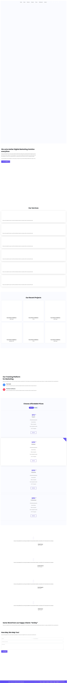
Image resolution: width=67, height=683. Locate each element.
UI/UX (33, 319)
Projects (32, 2)
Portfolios (51, 681)
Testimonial (41, 2)
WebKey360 (22, 681)
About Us (44, 681)
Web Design (11, 319)
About (24, 2)
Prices (36, 2)
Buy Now (33, 432)
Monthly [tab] (31, 407)
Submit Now (4, 650)
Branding (10, 341)
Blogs (54, 681)
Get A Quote (55, 2)
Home (21, 2)
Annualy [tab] (35, 407)
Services (28, 2)
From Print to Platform (11, 317)
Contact (45, 2)
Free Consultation (5, 161)
